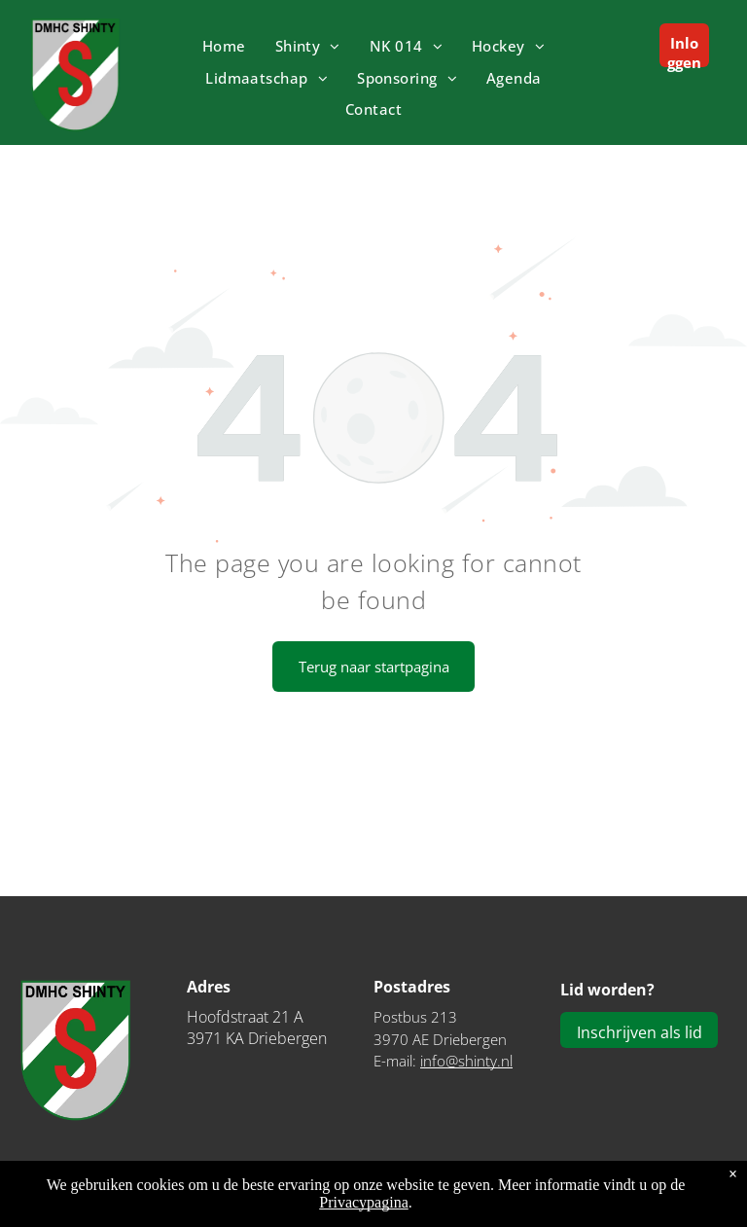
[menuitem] (224, 46)
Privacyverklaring (687, 1199)
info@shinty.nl (466, 1060)
